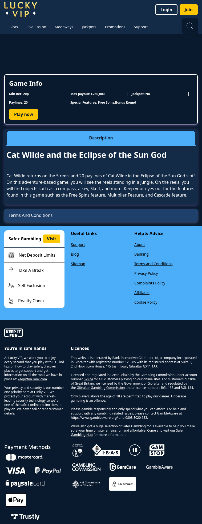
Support (78, 244)
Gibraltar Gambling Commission (101, 387)
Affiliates (142, 292)
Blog (75, 254)
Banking (141, 254)
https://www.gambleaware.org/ (94, 417)
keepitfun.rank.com (32, 379)
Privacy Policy (146, 273)
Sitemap (78, 263)
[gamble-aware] (34, 334)
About (139, 244)
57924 (88, 379)
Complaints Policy (149, 283)
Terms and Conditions (153, 263)
